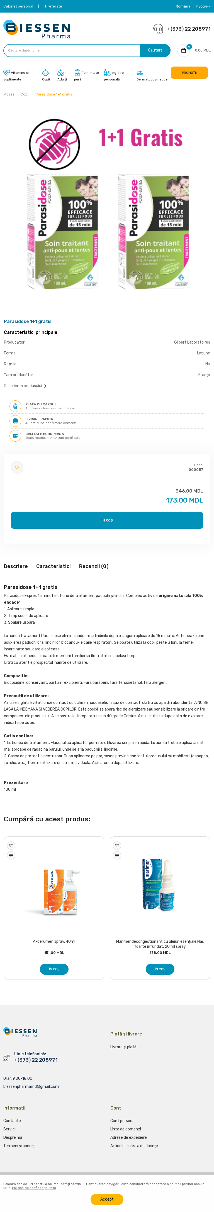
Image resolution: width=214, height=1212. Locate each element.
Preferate (53, 6)
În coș (107, 521)
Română (183, 6)
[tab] (16, 569)
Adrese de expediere (128, 1140)
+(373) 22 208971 (189, 29)
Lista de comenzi (125, 1132)
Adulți (62, 76)
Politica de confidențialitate (34, 1188)
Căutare (154, 50)
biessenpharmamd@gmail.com (31, 1087)
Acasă (9, 95)
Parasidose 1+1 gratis (53, 95)
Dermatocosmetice (152, 76)
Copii (46, 76)
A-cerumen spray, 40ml (54, 942)
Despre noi (12, 1140)
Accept (107, 1199)
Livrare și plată (123, 1050)
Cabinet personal (18, 6)
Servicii (9, 1132)
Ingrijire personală (114, 76)
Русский (203, 6)
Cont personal (122, 1124)
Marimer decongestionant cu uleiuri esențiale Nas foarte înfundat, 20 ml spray (160, 945)
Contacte (12, 1124)
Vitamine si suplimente (16, 76)
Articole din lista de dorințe (134, 1149)
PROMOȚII (189, 73)
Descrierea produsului (25, 387)
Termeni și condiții (19, 1149)
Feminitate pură (86, 76)
